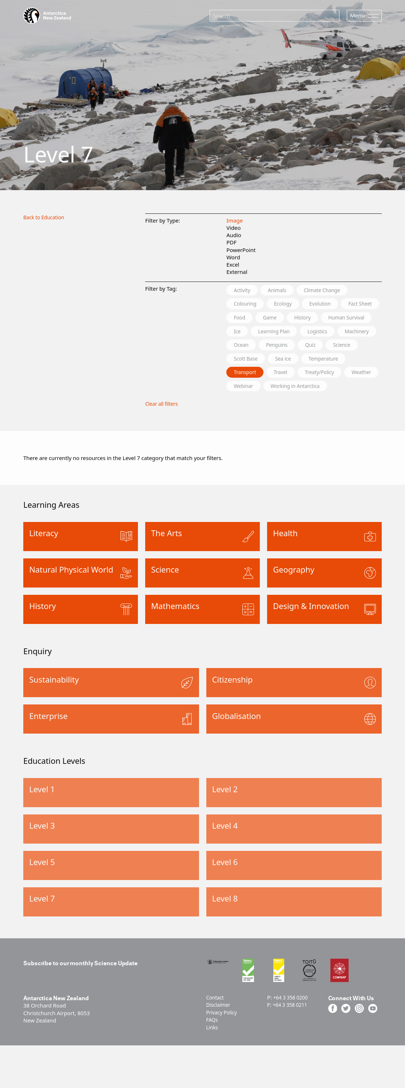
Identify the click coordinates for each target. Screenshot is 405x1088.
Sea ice (290, 375)
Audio (233, 235)
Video (233, 227)
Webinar (287, 404)
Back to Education (45, 217)
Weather (246, 404)
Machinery (290, 347)
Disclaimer (219, 1030)
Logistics (246, 347)
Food (288, 318)
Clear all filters (163, 422)
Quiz (285, 361)
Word (233, 257)
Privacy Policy (223, 1037)
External (236, 271)
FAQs (212, 1044)
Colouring (247, 304)
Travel (287, 389)
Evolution (332, 304)
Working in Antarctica (346, 404)
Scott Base (248, 375)
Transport (247, 389)
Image (234, 220)
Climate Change (334, 290)
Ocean (332, 347)
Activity (244, 290)
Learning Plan (340, 333)
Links (212, 1052)
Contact (216, 1022)
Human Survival (255, 333)
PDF (231, 242)
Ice (299, 333)
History (359, 318)
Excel (232, 264)
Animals (284, 290)
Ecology (290, 304)
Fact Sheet (248, 318)
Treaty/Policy (331, 389)
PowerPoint (240, 250)
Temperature (335, 375)
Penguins (247, 361)
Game (322, 318)
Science (320, 361)
